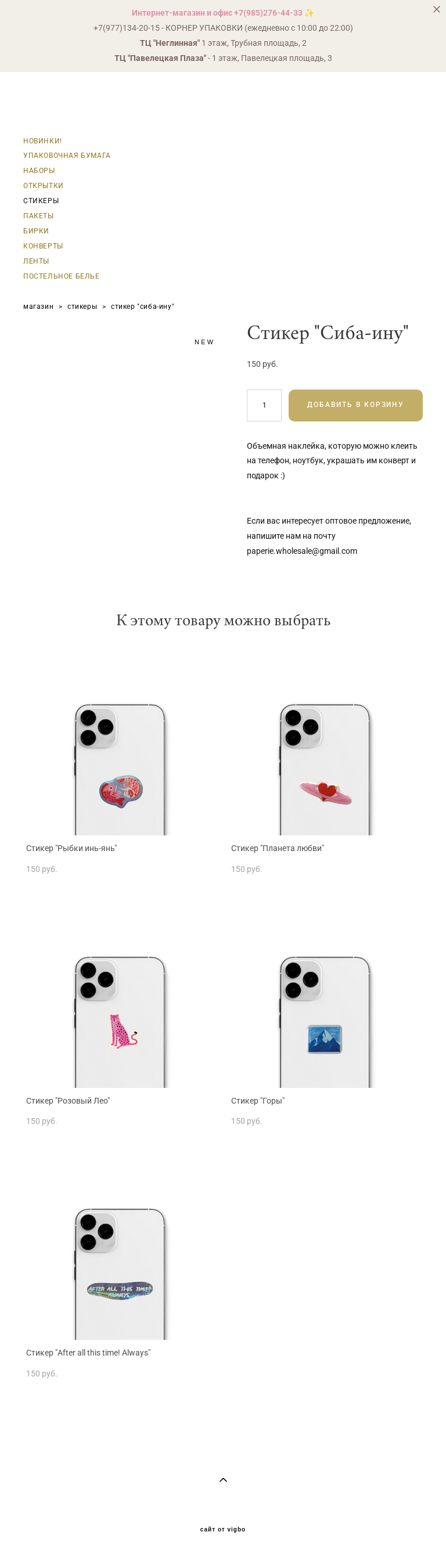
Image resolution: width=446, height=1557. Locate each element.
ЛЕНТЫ (36, 261)
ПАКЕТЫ (38, 216)
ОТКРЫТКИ (43, 186)
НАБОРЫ (39, 171)
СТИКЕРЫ (41, 201)
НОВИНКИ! (42, 141)
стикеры (82, 306)
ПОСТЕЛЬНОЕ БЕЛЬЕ (61, 276)
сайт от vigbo (223, 1530)
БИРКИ (36, 231)
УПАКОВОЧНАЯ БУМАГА (67, 156)
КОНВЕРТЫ (43, 246)
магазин (38, 306)
